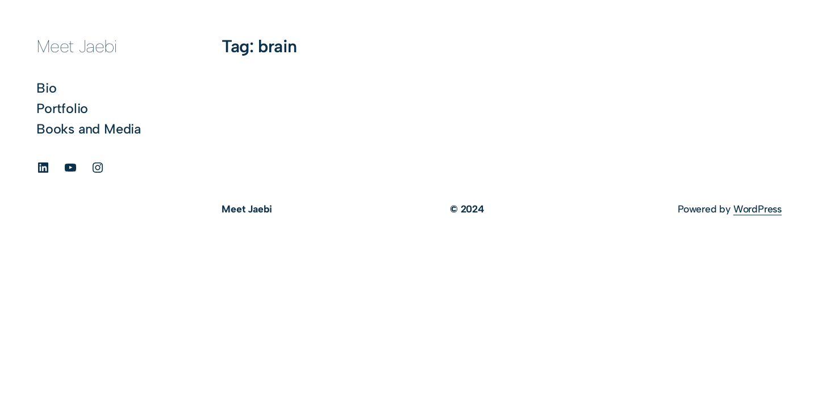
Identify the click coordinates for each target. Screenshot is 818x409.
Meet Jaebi (77, 46)
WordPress (757, 209)
